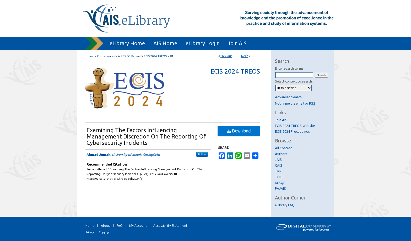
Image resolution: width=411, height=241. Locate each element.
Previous (226, 56)
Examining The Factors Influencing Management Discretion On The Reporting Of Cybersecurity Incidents (146, 136)
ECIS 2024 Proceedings (292, 131)
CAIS (278, 165)
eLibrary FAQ (285, 205)
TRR (278, 171)
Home (89, 56)
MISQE (280, 182)
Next (244, 56)
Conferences (106, 56)
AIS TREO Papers (129, 56)
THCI (279, 177)
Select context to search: (294, 81)
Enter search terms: (289, 68)
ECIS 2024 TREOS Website (295, 125)
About (105, 225)
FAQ (120, 225)
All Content (283, 148)
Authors (281, 154)
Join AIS (281, 120)
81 (171, 56)
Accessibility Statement (170, 225)
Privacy (89, 232)
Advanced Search (288, 97)
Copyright (105, 232)
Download (239, 131)
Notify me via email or (295, 103)
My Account (138, 225)
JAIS (278, 159)
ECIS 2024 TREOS (155, 56)
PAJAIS (280, 188)
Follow (202, 154)
